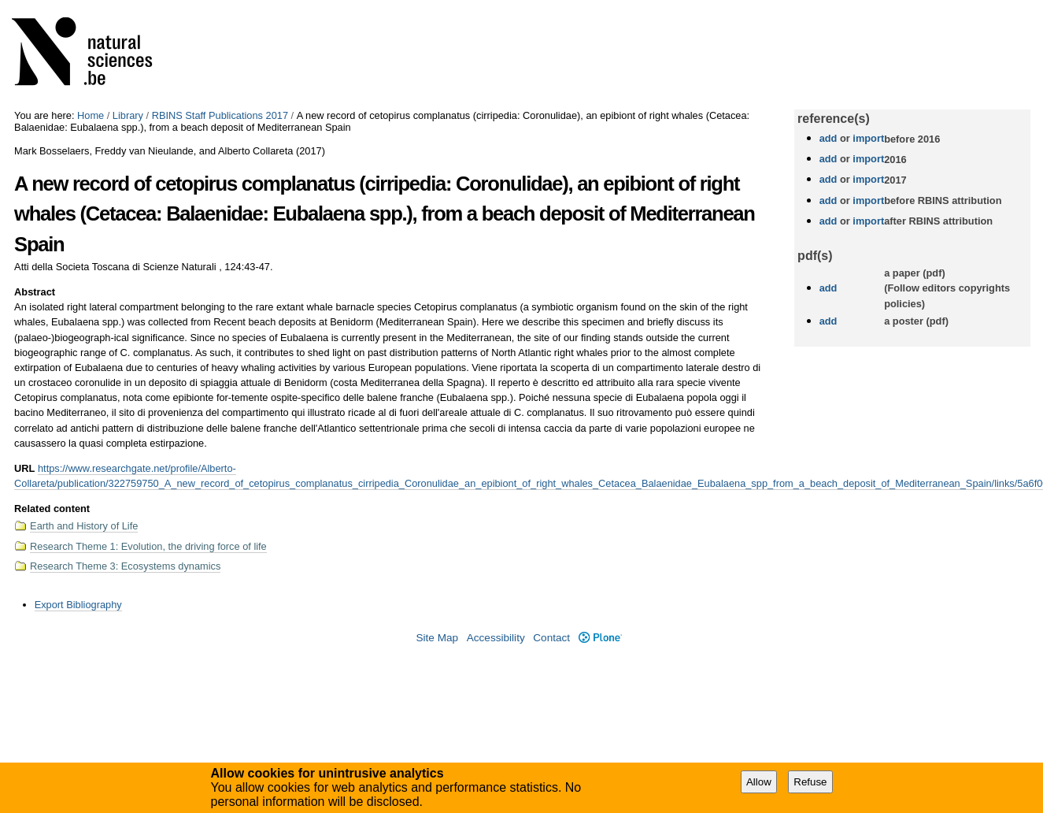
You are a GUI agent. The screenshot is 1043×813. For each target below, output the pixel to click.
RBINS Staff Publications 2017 (220, 115)
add (828, 138)
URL (24, 468)
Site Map (437, 638)
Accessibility (496, 638)
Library (128, 115)
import (867, 138)
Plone (600, 638)
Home (90, 115)
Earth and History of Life (84, 526)
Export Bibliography (78, 605)
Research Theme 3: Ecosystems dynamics (125, 566)
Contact (551, 638)
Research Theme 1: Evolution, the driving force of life (148, 546)
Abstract (34, 292)
